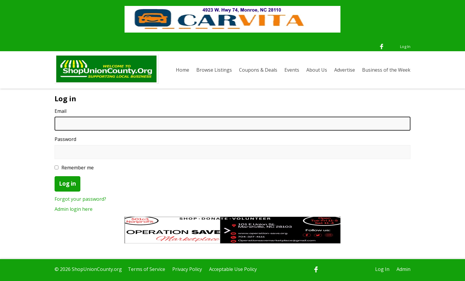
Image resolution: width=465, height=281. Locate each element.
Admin (403, 269)
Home (182, 70)
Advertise (344, 70)
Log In (405, 46)
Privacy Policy (187, 269)
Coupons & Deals (258, 70)
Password (65, 139)
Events (291, 70)
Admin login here (74, 209)
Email (60, 111)
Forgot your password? (80, 199)
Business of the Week (386, 70)
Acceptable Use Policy (233, 269)
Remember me (74, 167)
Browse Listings (214, 70)
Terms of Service (146, 269)
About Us (316, 70)
